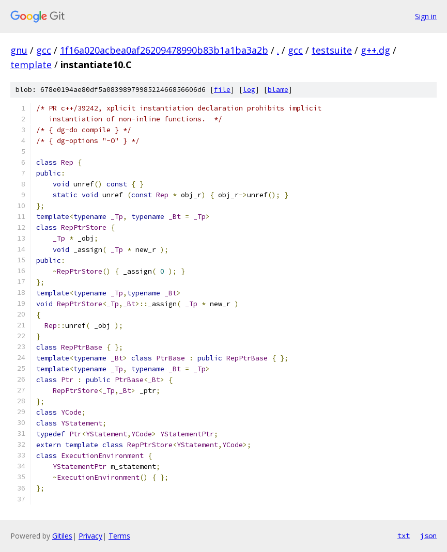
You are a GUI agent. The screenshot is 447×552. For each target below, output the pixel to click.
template (31, 64)
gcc (43, 50)
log (249, 89)
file (222, 89)
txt (403, 535)
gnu (18, 50)
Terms (119, 536)
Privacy (90, 536)
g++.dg (375, 50)
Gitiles (62, 536)
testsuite (332, 50)
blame (278, 89)
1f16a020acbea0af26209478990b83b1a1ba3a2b (164, 50)
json (428, 535)
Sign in (426, 16)
